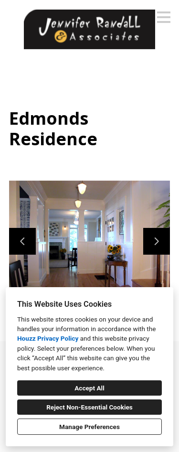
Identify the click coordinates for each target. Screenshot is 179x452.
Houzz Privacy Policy (47, 338)
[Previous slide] (22, 241)
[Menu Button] (163, 17)
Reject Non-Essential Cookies (89, 407)
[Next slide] (156, 241)
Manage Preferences (89, 426)
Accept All (89, 388)
